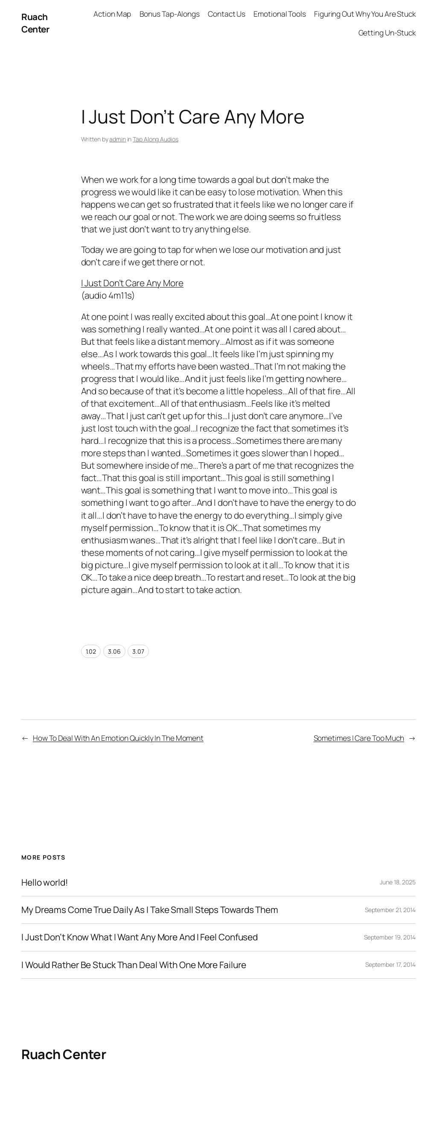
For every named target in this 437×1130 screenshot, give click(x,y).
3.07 (138, 651)
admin (117, 139)
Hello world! (44, 882)
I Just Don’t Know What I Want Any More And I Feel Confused (139, 937)
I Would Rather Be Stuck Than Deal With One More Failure (133, 965)
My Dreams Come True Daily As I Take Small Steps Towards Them (149, 910)
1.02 (91, 651)
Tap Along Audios (155, 139)
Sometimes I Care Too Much (359, 738)
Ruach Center (35, 23)
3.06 (114, 651)
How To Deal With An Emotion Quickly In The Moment (118, 738)
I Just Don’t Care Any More (132, 283)
